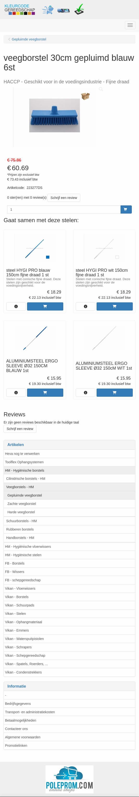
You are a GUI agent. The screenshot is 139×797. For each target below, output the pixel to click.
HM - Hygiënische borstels (24, 470)
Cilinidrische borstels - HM (25, 478)
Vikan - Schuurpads (19, 605)
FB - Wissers (14, 572)
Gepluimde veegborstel (24, 495)
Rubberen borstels (20, 529)
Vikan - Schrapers (18, 647)
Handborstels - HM (20, 538)
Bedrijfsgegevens (18, 704)
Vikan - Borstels (17, 597)
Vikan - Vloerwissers (20, 588)
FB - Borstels (14, 563)
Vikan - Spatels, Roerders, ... (26, 664)
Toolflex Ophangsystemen (24, 462)
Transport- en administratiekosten (30, 712)
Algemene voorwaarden (23, 737)
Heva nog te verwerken (22, 454)
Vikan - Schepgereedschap (25, 655)
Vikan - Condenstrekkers (23, 672)
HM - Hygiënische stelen (23, 555)
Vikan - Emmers (17, 630)
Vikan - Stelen (15, 614)
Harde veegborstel (21, 512)
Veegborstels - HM (20, 487)
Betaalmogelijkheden (20, 720)
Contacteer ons (16, 729)
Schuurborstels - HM (21, 521)
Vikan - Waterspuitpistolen (24, 639)
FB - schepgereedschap (23, 580)
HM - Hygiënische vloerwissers (28, 546)
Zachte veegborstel (21, 504)
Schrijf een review (64, 198)
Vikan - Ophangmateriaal (23, 622)
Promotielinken (16, 745)
